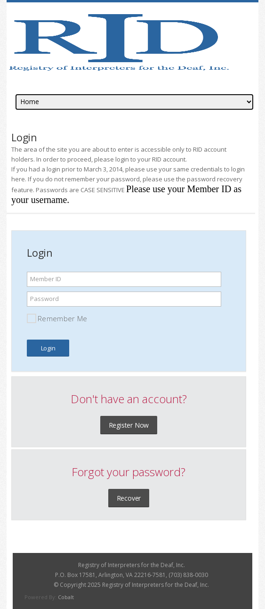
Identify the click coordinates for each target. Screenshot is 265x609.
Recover (129, 498)
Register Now (129, 425)
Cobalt (66, 597)
